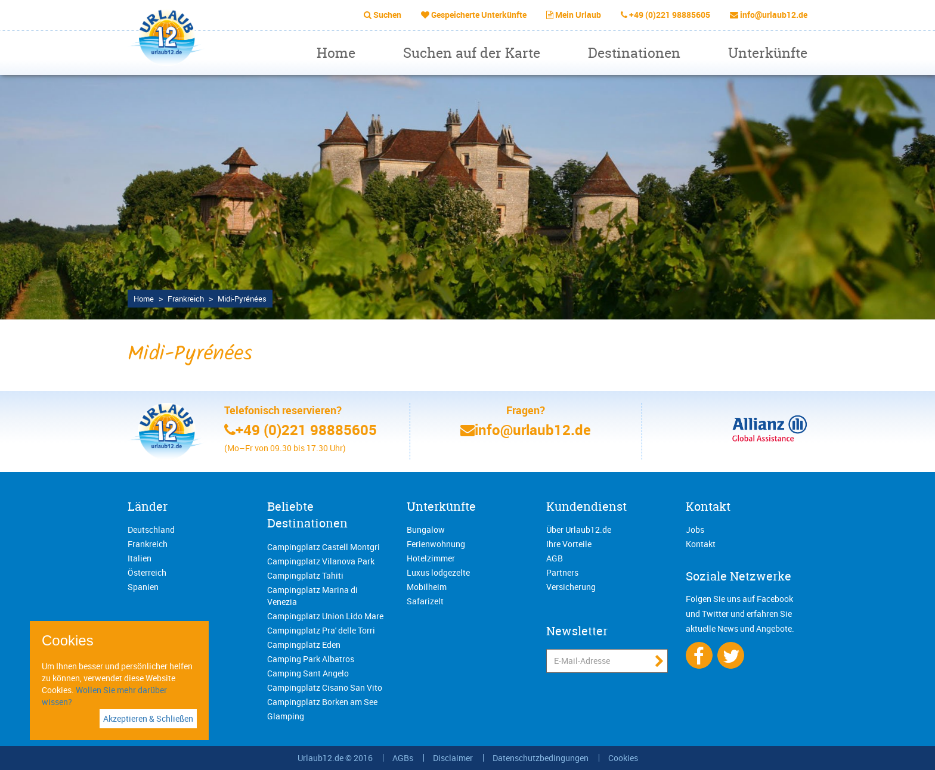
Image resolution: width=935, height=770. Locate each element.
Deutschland (151, 529)
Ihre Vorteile (569, 543)
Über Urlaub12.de (578, 529)
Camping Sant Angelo (308, 673)
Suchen (387, 14)
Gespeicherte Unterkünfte (479, 14)
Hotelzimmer (431, 558)
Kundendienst (586, 506)
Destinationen (634, 53)
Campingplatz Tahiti (305, 575)
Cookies (623, 757)
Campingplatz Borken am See (322, 701)
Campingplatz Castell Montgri (323, 546)
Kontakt (708, 506)
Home (336, 53)
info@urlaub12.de (773, 14)
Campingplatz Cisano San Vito (324, 687)
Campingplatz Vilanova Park (320, 561)
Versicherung (571, 586)
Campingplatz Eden (303, 644)
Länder (148, 506)
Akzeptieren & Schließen (148, 718)
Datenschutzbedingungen (541, 757)
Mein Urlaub (578, 14)
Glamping (285, 716)
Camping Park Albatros (310, 659)
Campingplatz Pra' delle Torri (321, 630)
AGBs (402, 757)
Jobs (695, 529)
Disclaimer (453, 757)
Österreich (147, 572)
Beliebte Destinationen (307, 515)
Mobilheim (427, 586)
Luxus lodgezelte (438, 572)
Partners (562, 572)
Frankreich (148, 543)
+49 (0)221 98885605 (669, 14)
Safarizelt (425, 601)
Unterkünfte (767, 53)
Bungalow (426, 529)
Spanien (143, 586)
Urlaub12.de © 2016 (335, 757)
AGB (554, 558)
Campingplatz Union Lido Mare (325, 616)
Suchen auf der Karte (471, 53)
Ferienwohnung (436, 543)
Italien (139, 558)
